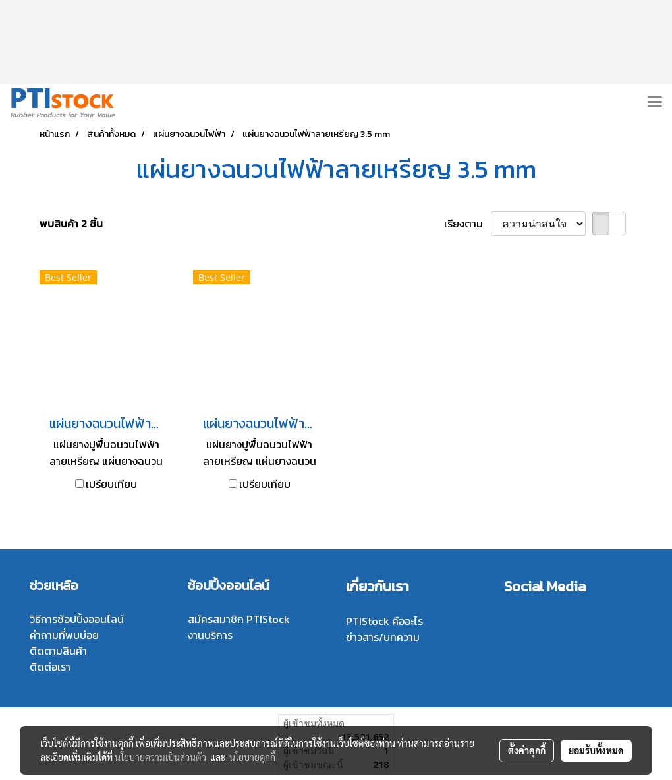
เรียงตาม (467, 223)
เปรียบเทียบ (111, 484)
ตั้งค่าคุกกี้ (527, 750)
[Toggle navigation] (654, 102)
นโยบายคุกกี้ (252, 757)
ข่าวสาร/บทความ (383, 637)
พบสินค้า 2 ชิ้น (71, 223)
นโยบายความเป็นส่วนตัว (160, 757)
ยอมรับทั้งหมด (596, 750)
